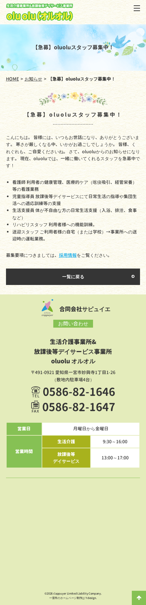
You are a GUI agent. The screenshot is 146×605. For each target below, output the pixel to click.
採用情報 (68, 255)
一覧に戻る (73, 277)
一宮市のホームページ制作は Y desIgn (72, 598)
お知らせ (33, 79)
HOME (12, 79)
